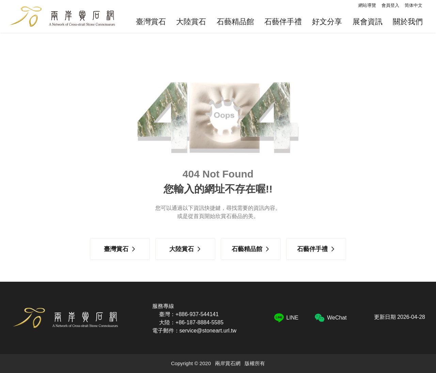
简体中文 (413, 5)
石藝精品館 (235, 21)
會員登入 (390, 5)
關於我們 (408, 21)
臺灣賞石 (151, 21)
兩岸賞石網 (61, 16)
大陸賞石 (191, 21)
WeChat (331, 318)
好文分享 (327, 21)
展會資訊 (368, 21)
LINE (286, 318)
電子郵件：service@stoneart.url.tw (194, 330)
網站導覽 (367, 5)
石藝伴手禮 (283, 21)
